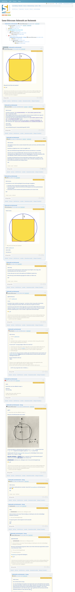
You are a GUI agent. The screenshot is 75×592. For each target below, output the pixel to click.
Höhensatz (27, 453)
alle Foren (9, 100)
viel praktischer (34, 487)
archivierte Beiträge (37, 9)
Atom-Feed (26, 9)
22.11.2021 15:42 (18, 506)
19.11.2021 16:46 (15, 106)
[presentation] (31, 589)
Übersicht (20, 5)
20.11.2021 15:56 (21, 293)
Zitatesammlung (30, 5)
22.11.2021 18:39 (19, 576)
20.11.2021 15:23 (16, 207)
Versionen (21, 106)
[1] (15, 344)
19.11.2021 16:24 (17, 49)
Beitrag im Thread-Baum (35, 100)
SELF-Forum (5, 47)
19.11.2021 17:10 (12, 177)
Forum (14, 1)
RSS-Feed (31, 9)
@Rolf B (19, 456)
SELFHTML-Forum (15, 9)
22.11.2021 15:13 (15, 481)
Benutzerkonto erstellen (27, 100)
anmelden (20, 100)
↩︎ (27, 367)
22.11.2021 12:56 (21, 406)
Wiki (10, 1)
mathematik (23, 49)
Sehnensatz (20, 453)
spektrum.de (11, 247)
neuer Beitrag (15, 5)
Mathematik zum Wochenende (15, 47)
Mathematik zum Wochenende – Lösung (15, 405)
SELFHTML (4, 1)
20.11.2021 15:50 (13, 264)
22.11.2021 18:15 (24, 535)
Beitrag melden (6, 97)
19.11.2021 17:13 (13, 139)
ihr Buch (17, 308)
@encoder (10, 456)
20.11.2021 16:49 (17, 331)
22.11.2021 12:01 (12, 380)
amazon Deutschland (13, 354)
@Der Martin (20, 457)
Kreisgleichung (14, 554)
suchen (36, 5)
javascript (25, 106)
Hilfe (40, 5)
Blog (19, 1)
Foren (24, 5)
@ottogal (14, 456)
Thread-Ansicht (21, 9)
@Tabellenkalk (11, 460)
